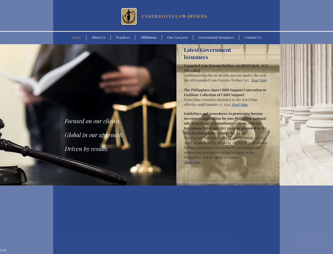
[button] (259, 80)
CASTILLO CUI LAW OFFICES (174, 16)
